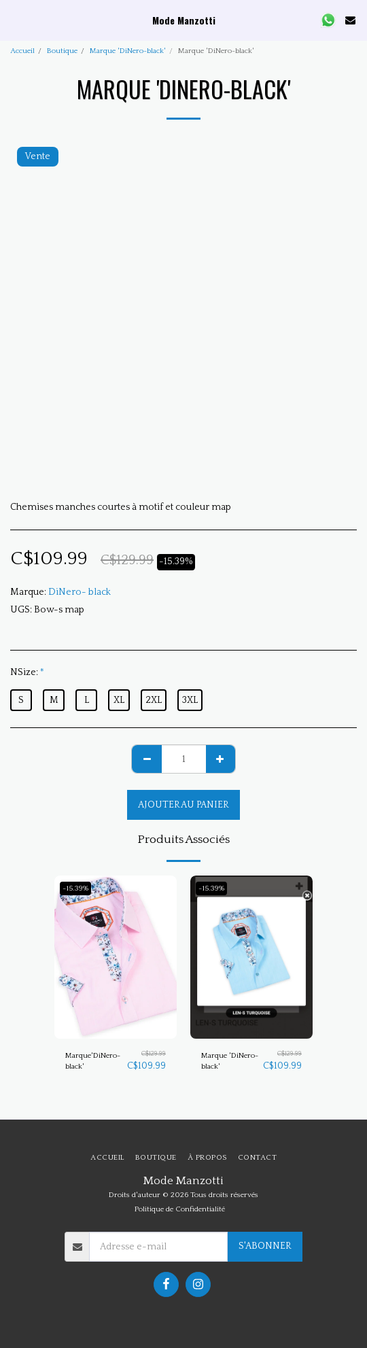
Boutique (62, 51)
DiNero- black (79, 592)
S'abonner (265, 1246)
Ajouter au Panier (183, 804)
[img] (115, 957)
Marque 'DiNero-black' (128, 51)
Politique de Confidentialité (180, 1209)
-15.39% (75, 888)
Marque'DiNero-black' (92, 1061)
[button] (15, 19)
